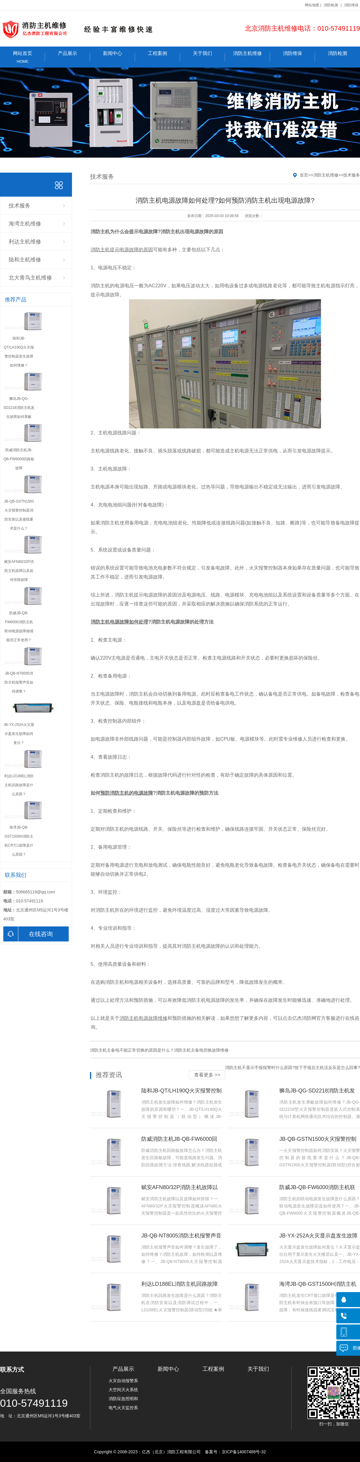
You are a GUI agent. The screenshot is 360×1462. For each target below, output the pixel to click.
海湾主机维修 (25, 224)
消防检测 (331, 5)
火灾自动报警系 (123, 1381)
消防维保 (351, 5)
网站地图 (312, 5)
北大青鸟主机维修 (30, 278)
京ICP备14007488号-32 (244, 1451)
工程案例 (164, 56)
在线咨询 (28, 933)
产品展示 (74, 56)
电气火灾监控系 (123, 1408)
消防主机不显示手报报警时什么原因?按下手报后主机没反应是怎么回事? (292, 1067)
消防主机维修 (251, 56)
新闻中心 (119, 56)
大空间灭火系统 (123, 1390)
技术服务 (19, 206)
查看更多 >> (207, 1074)
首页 (304, 175)
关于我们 (209, 56)
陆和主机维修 (25, 260)
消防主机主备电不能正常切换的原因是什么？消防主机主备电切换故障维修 (159, 1050)
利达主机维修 (25, 242)
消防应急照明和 (123, 1399)
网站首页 (22, 57)
